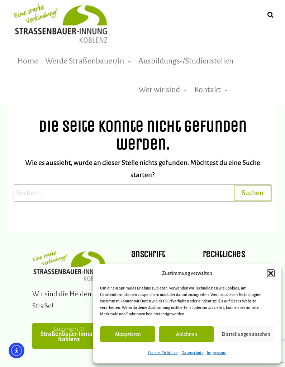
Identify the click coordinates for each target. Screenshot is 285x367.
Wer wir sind (159, 89)
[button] (270, 273)
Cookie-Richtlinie (163, 352)
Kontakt (207, 89)
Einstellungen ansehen (246, 334)
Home (27, 61)
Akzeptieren (128, 334)
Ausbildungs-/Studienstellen (185, 61)
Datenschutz (192, 352)
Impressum (217, 352)
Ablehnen (186, 334)
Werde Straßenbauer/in (84, 61)
